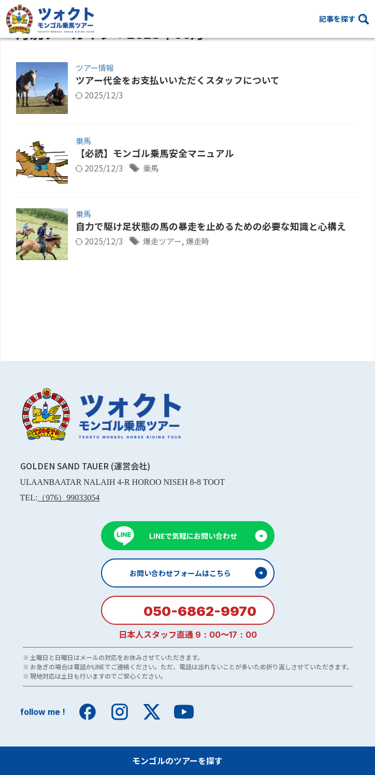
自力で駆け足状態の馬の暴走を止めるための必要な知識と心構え (211, 226)
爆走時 (201, 241)
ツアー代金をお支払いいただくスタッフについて (178, 80)
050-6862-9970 (199, 611)
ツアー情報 (95, 67)
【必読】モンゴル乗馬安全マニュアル (155, 153)
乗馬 (83, 140)
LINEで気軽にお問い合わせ (193, 535)
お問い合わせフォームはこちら (180, 573)
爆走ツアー (163, 241)
